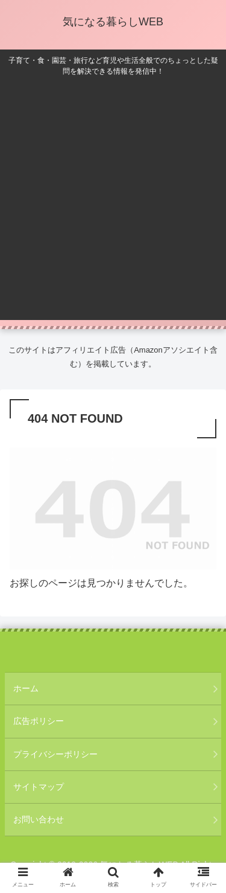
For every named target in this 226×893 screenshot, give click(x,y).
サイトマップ (38, 787)
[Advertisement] (113, 196)
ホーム (26, 688)
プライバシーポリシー (55, 754)
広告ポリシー (38, 721)
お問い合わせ (38, 819)
